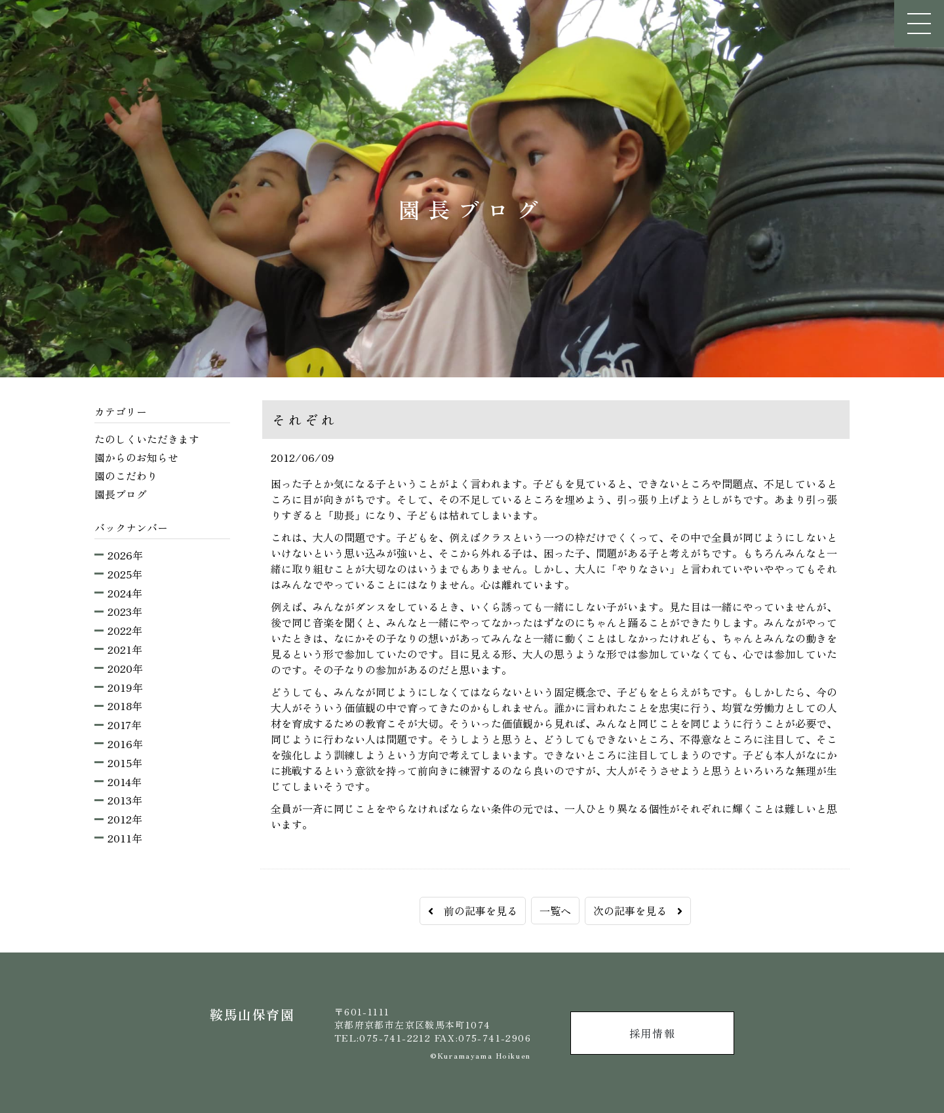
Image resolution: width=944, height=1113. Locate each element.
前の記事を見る (472, 910)
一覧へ (555, 910)
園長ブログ (120, 494)
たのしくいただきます (146, 439)
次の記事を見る (637, 910)
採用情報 (652, 1033)
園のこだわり (125, 475)
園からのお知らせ (136, 457)
